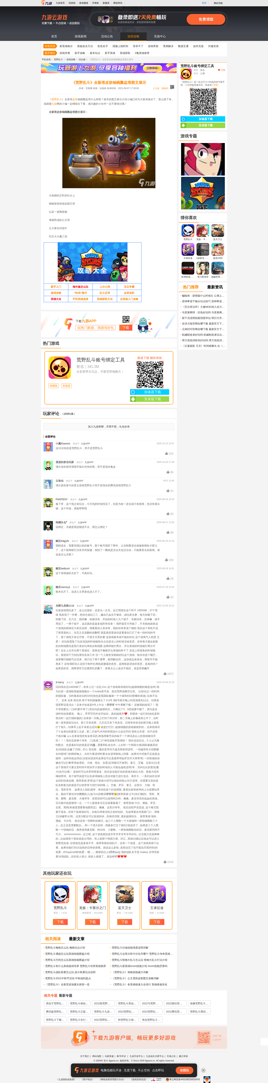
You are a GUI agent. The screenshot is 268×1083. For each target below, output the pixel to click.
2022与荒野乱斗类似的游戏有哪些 (151, 1004)
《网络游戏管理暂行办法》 (112, 1079)
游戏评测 (65, 53)
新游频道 (83, 3)
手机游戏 (46, 59)
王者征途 (157, 908)
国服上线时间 (120, 46)
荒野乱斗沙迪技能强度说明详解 (130, 947)
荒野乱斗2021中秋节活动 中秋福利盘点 (68, 978)
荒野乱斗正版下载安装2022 (79, 1012)
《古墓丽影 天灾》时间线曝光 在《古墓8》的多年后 (203, 345)
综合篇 (82, 59)
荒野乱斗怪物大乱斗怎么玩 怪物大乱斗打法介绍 (139, 959)
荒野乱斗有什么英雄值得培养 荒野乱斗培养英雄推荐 (75, 966)
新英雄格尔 (66, 46)
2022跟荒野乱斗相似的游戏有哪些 (103, 1004)
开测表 (95, 3)
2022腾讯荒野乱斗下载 (174, 1012)
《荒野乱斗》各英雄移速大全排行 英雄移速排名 (139, 984)
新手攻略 (80, 53)
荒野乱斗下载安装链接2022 (55, 1020)
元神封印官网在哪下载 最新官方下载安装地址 (203, 329)
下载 (125, 328)
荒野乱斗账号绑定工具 (100, 360)
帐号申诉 (121, 1056)
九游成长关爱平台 (155, 1056)
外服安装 (213, 46)
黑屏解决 (168, 46)
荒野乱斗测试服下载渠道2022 (199, 1012)
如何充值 (198, 46)
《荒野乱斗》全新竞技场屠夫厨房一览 (67, 984)
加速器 (66, 385)
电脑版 (54, 385)
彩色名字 (103, 46)
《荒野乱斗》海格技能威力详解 (130, 972)
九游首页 (60, 3)
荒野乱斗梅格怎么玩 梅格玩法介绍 (65, 947)
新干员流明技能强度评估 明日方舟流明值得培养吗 (203, 317)
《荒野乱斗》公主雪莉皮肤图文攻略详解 (135, 978)
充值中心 (160, 36)
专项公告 (171, 1056)
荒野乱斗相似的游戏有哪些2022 (79, 1004)
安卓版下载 (145, 399)
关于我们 (84, 1056)
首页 (54, 36)
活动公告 (107, 36)
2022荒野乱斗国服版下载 (150, 1012)
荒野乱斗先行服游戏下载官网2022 (79, 1020)
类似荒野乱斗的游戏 (151, 1020)
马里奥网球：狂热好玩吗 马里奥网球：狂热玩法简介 (203, 312)
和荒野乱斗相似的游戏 (127, 1020)
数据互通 (183, 46)
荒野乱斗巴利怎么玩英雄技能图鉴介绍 (67, 959)
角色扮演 (86, 913)
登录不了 (138, 46)
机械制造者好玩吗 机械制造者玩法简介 (203, 334)
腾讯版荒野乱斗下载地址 (55, 1012)
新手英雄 (110, 53)
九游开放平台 (136, 1056)
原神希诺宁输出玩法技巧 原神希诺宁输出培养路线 (203, 301)
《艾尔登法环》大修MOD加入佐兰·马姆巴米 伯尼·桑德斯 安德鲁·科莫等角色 (203, 306)
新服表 (106, 3)
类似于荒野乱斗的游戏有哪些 (55, 1004)
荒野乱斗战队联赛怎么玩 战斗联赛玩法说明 (70, 972)
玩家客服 (109, 1056)
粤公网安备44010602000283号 (183, 1079)
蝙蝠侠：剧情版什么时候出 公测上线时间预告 (203, 295)
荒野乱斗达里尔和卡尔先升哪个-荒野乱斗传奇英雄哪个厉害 (143, 953)
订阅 (221, 70)
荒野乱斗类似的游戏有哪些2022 (127, 1004)
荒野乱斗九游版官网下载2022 (103, 1012)
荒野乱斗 (58, 59)
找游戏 (72, 3)
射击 (80, 366)
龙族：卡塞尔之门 (92, 908)
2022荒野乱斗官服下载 (126, 1012)
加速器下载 (145, 392)
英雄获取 (125, 53)
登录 (204, 3)
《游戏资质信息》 (139, 1079)
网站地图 (97, 1056)
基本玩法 (95, 53)
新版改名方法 (85, 46)
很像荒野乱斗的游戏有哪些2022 (199, 1004)
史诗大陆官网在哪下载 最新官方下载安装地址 (203, 323)
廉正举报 (183, 1056)
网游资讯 (117, 3)
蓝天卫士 (124, 908)
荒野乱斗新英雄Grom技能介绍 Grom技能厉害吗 (139, 966)
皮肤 (75, 99)
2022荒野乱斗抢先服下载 (102, 1020)
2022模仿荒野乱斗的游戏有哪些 (175, 1004)
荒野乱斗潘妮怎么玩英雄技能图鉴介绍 (67, 953)
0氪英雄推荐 (142, 53)
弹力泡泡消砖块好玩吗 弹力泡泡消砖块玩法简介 (203, 340)
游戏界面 (153, 46)
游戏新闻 (81, 36)
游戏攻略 (133, 36)
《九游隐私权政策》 (66, 1079)
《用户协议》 (87, 1079)
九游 (54, 103)
